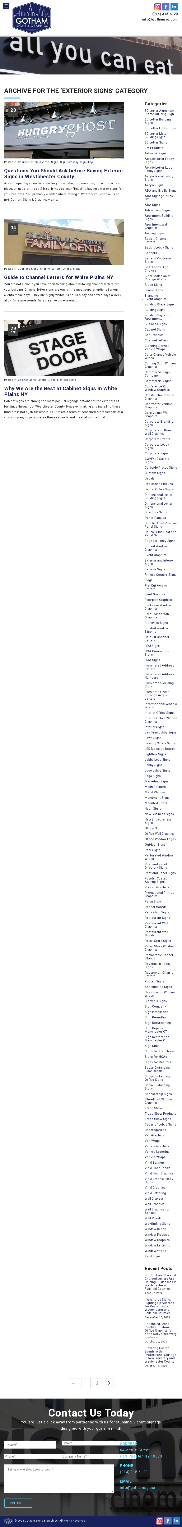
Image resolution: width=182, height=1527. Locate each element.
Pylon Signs (153, 901)
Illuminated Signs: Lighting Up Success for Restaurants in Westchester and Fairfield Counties (159, 1306)
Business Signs (28, 268)
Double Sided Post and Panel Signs (161, 525)
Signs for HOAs (156, 1056)
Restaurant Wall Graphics (156, 925)
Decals (150, 478)
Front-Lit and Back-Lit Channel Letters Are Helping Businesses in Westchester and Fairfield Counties (161, 1282)
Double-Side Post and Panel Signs (160, 533)
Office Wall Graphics (159, 833)
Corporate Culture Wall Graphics (158, 432)
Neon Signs (153, 808)
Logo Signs (153, 776)
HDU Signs (152, 645)
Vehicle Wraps (155, 1157)
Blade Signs (153, 284)
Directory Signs (156, 512)
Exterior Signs (49, 162)
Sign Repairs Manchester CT (156, 1030)
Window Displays (157, 1234)
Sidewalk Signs (156, 1001)
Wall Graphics (154, 1204)
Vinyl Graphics (155, 1187)
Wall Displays (154, 1198)
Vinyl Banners (155, 1162)
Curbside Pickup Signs (161, 467)
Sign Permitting (156, 1017)
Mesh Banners (155, 787)
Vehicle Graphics (157, 1146)
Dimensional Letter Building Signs (159, 496)
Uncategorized (155, 1130)
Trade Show (153, 1108)
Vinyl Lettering (155, 1193)
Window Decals (156, 1229)
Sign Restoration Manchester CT (157, 1038)
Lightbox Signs (66, 379)
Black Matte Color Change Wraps (158, 277)
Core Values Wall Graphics (157, 414)
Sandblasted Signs (158, 987)
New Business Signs (159, 814)
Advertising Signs (158, 210)
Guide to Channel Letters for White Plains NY (58, 277)
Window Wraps (155, 1251)
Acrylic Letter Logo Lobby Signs (158, 169)
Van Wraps (152, 1140)
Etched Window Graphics (156, 548)
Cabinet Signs (27, 379)
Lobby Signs (153, 765)
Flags (149, 580)
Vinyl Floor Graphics (159, 1173)
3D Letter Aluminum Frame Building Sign (159, 112)
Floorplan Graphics (158, 599)
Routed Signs (154, 981)
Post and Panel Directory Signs (156, 866)
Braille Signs (154, 290)
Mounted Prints (156, 803)
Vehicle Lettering (157, 1151)
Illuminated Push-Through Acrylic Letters (158, 695)
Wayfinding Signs (157, 1223)
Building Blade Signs (159, 304)
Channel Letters (28, 162)
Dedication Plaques (159, 484)
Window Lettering (157, 1245)
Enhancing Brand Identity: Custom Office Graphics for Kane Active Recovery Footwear (161, 1330)
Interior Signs (154, 727)
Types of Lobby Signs (160, 1124)
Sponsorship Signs (158, 1094)
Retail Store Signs (158, 940)
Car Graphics (154, 335)
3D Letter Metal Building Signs (156, 135)
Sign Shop (86, 162)
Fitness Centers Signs (161, 574)
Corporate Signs (156, 453)
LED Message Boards (160, 748)
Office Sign (153, 828)
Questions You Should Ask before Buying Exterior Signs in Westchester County (63, 173)
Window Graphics (157, 1240)
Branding (151, 295)
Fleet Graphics (155, 594)
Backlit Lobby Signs (159, 247)
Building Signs (155, 310)
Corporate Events (157, 439)
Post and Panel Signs (160, 873)
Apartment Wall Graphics (156, 226)
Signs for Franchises (160, 1051)
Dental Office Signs (159, 489)
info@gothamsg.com (160, 19)
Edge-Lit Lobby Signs (160, 540)
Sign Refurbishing (158, 1022)
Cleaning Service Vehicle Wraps (157, 347)
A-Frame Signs (156, 153)
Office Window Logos (160, 839)
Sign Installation (156, 1012)
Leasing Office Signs (160, 743)
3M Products (154, 148)
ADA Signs (152, 204)
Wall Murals (153, 1218)
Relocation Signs (157, 912)
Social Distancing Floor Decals (157, 1069)
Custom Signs (155, 473)
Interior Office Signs (159, 712)
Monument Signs (157, 797)
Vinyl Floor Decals (158, 1168)
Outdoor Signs (155, 844)
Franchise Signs (156, 622)
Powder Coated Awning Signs (156, 880)
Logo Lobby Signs (157, 770)
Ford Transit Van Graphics (157, 615)
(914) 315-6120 (165, 14)
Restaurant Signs (157, 917)
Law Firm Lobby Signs (160, 732)
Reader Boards (156, 907)
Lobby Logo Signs (157, 759)
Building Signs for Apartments (158, 317)
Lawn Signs (153, 738)
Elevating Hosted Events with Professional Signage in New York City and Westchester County (160, 1354)
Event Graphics (156, 299)
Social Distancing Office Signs (157, 1078)
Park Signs (152, 850)
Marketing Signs (156, 781)
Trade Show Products (160, 1113)
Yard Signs (153, 1256)
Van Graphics (154, 1135)
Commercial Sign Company (157, 374)
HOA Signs (152, 660)
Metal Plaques (155, 792)
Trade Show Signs (158, 1119)
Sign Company (69, 162)
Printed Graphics (157, 887)
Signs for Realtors (158, 1062)
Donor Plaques (155, 517)
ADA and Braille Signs (161, 190)
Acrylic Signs (154, 185)
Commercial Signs (158, 381)
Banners (151, 253)
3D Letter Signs (156, 142)
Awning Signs (155, 233)
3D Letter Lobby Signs (161, 128)
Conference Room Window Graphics (158, 388)
